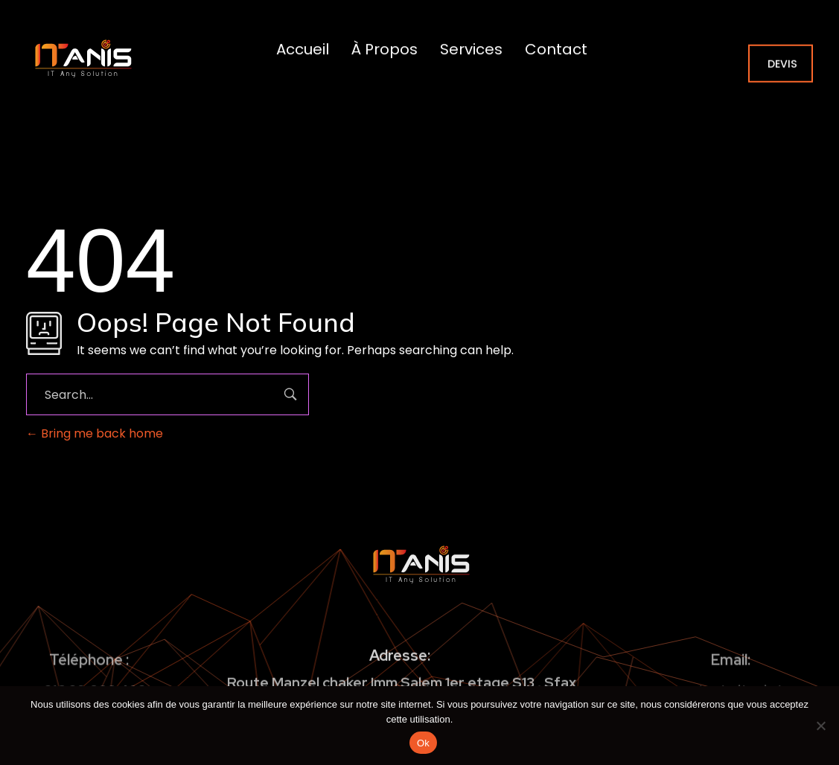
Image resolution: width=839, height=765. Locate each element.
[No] (820, 725)
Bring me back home (94, 433)
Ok (423, 743)
